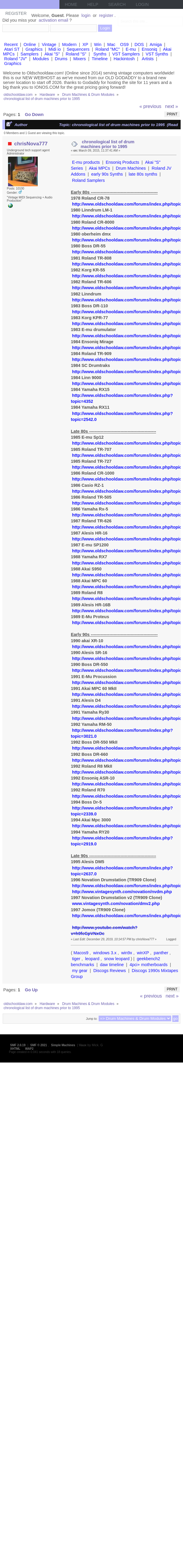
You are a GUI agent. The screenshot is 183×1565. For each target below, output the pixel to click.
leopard (92, 958)
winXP (143, 952)
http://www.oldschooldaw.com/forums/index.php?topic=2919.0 (122, 841)
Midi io (54, 49)
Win (98, 44)
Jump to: (91, 1018)
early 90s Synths (107, 174)
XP (85, 44)
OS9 (124, 44)
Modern (69, 44)
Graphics (34, 49)
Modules (41, 58)
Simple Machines (63, 1045)
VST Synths (157, 54)
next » (171, 106)
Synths (99, 54)
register (106, 15)
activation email (53, 20)
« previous (150, 106)
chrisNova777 (31, 144)
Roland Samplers (88, 180)
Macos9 (80, 952)
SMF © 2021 (38, 1045)
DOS (139, 44)
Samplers (29, 54)
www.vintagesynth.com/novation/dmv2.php (116, 903)
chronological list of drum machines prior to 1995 (108, 144)
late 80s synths (143, 174)
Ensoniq (149, 49)
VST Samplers (126, 54)
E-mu (131, 49)
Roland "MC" (107, 49)
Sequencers (78, 49)
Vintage (49, 44)
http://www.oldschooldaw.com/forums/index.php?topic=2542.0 (122, 416)
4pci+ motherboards (149, 964)
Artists (148, 58)
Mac (111, 44)
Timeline (100, 58)
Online (29, 44)
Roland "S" (76, 54)
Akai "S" (52, 54)
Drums (61, 58)
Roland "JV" (15, 58)
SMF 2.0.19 (18, 1045)
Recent (11, 44)
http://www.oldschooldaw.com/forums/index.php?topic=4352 (122, 398)
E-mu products (86, 162)
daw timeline (112, 964)
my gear (79, 970)
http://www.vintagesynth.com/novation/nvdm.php (122, 891)
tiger (76, 958)
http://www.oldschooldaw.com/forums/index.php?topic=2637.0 (122, 871)
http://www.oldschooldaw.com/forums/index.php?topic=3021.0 (122, 733)
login (85, 15)
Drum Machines (131, 168)
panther (161, 952)
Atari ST (12, 49)
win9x (126, 952)
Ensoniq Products (122, 162)
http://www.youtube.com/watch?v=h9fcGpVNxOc (104, 930)
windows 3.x (104, 952)
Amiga (156, 44)
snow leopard (117, 958)
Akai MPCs (99, 168)
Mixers (79, 58)
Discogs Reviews (109, 970)
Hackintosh (124, 58)
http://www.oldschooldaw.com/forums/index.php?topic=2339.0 (122, 811)
